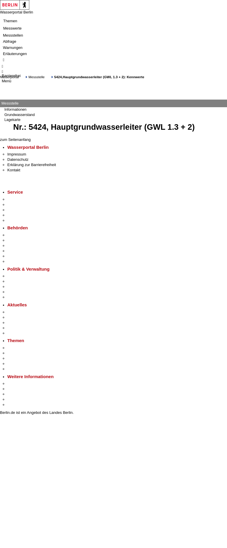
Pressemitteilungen (23, 312)
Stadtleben (16, 399)
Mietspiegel (17, 363)
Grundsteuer (17, 369)
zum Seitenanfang (15, 139)
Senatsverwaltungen (24, 240)
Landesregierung (21, 276)
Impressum (16, 154)
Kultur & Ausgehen (23, 383)
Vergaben (15, 297)
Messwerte (12, 28)
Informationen (15, 109)
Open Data (16, 292)
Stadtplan (15, 404)
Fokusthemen (18, 348)
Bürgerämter (17, 251)
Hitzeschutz (17, 333)
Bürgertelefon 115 (22, 210)
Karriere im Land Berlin (26, 281)
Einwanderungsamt (23, 261)
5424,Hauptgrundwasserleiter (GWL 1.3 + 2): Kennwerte (99, 77)
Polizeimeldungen (22, 317)
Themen (10, 21)
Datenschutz (17, 159)
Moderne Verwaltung (24, 358)
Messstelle (36, 77)
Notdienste (16, 215)
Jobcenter (15, 256)
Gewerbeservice (21, 220)
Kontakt (13, 170)
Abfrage (9, 41)
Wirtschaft (15, 394)
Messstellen (13, 35)
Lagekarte (12, 120)
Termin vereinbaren (23, 204)
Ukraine (14, 328)
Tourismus (16, 389)
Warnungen (13, 47)
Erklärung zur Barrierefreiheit (31, 165)
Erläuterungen (15, 54)
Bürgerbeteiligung (22, 286)
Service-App (17, 199)
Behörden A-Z (19, 235)
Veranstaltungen (21, 322)
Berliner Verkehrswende (27, 353)
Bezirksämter (18, 245)
